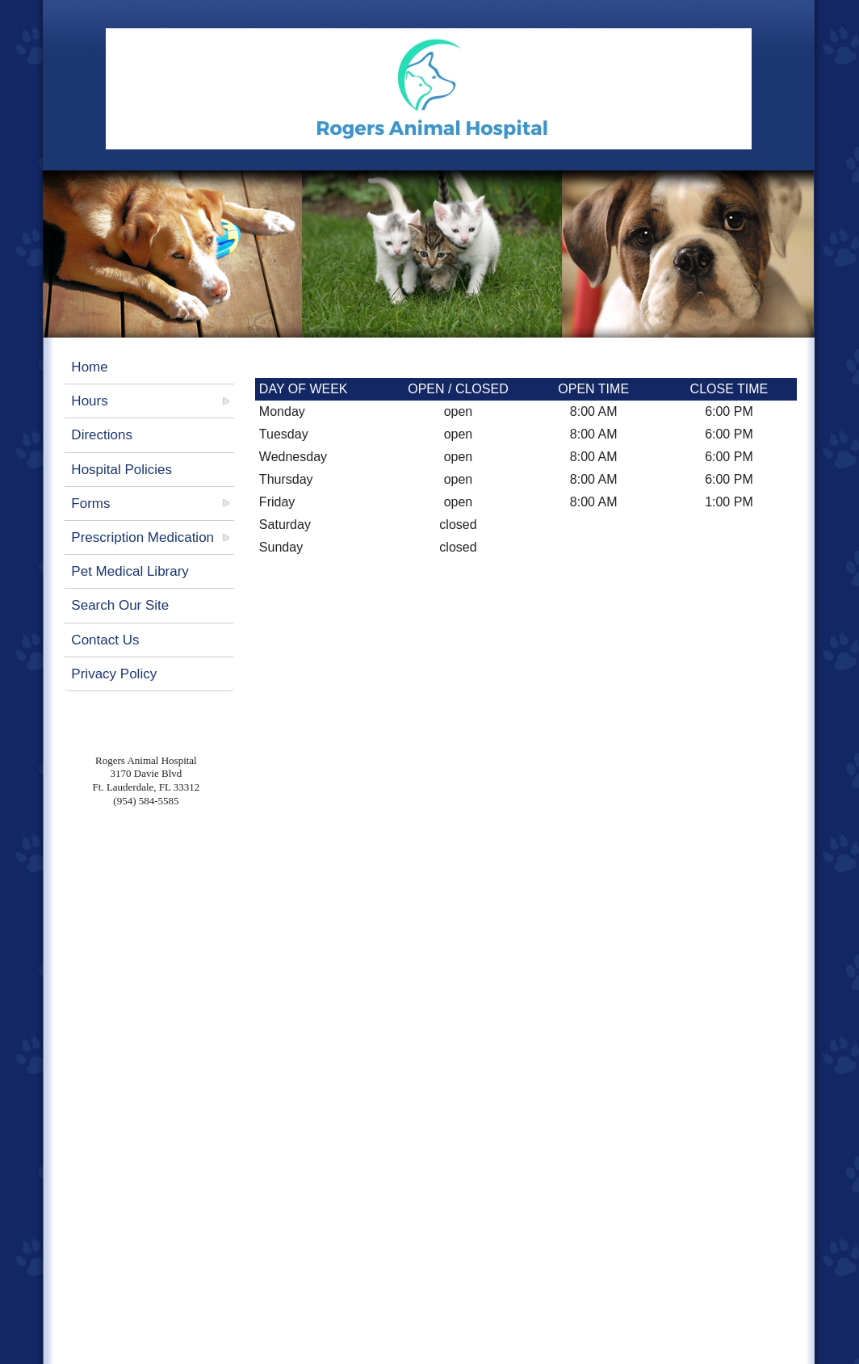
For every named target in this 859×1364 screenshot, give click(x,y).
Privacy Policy (114, 674)
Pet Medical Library (130, 571)
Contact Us (105, 640)
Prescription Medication (142, 537)
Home (89, 367)
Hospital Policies (121, 469)
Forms (90, 503)
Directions (101, 435)
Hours (89, 401)
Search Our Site (120, 605)
